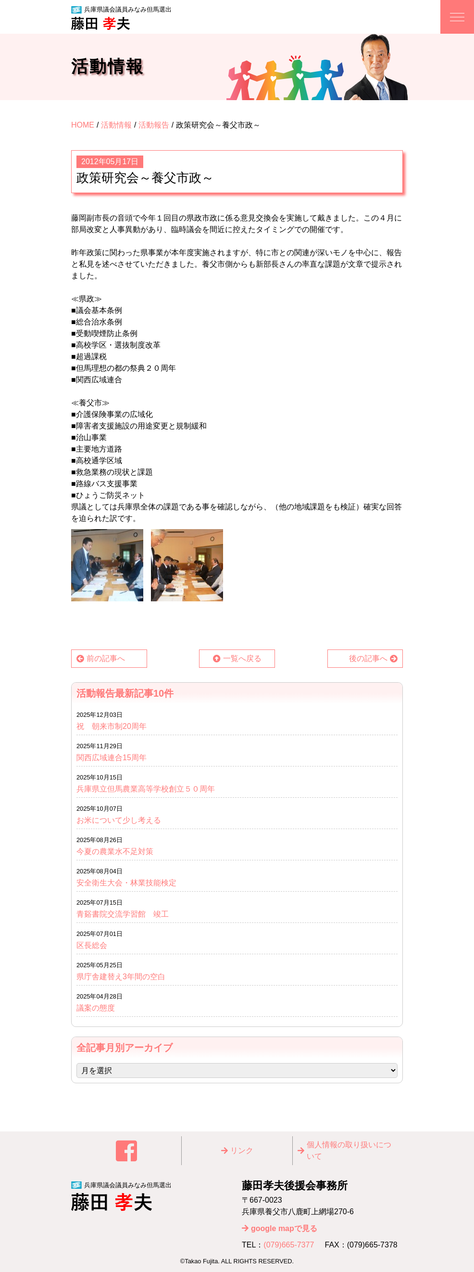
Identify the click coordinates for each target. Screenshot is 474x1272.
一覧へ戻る (242, 658)
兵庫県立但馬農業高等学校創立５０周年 (145, 789)
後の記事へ (368, 658)
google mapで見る (284, 1228)
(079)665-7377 (288, 1245)
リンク (241, 1150)
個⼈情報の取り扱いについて (349, 1150)
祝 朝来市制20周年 (111, 726)
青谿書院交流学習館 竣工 (122, 914)
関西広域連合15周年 (115, 757)
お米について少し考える (118, 820)
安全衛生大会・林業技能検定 (126, 883)
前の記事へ (106, 658)
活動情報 (116, 125)
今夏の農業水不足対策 (114, 851)
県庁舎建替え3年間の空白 (120, 977)
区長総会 (91, 945)
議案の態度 (95, 1008)
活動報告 (153, 125)
